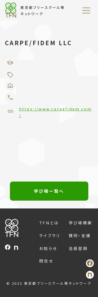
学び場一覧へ (49, 191)
